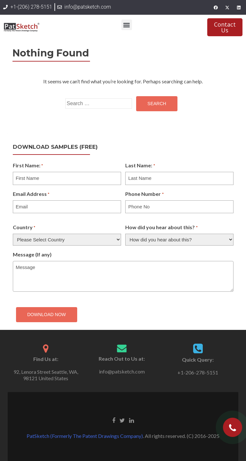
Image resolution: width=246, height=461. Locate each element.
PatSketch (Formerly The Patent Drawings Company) (85, 436)
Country (24, 227)
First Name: (28, 165)
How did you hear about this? (161, 227)
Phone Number (144, 194)
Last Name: (140, 165)
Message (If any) (32, 254)
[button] (126, 25)
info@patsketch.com (122, 371)
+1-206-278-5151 (197, 372)
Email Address (31, 194)
